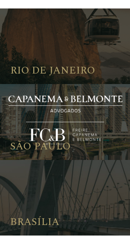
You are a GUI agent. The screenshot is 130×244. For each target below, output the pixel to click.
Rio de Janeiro (52, 70)
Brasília (34, 222)
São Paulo (40, 146)
